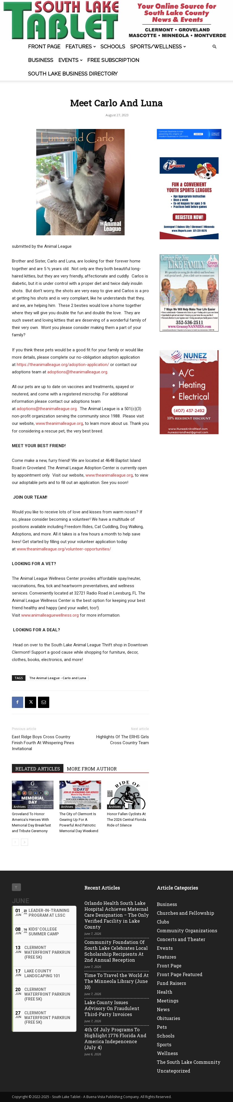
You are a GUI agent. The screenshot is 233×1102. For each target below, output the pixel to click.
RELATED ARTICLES (37, 769)
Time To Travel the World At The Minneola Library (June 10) (116, 981)
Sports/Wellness (158, 46)
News (163, 1009)
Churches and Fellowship (185, 913)
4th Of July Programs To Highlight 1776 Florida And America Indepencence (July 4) (115, 1038)
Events (70, 60)
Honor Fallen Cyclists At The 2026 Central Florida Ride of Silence (126, 819)
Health (164, 992)
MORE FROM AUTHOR (92, 769)
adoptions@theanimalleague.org (77, 371)
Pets (162, 1027)
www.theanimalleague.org (59, 423)
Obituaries (168, 1018)
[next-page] (24, 842)
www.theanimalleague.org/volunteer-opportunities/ (64, 549)
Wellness (167, 1053)
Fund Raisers (171, 983)
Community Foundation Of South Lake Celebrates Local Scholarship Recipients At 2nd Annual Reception (116, 951)
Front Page (44, 46)
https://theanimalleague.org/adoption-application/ (63, 364)
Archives (20, 807)
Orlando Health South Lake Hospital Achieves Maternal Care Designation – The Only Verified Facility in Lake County (116, 915)
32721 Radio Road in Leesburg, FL (105, 593)
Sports (164, 1044)
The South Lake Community (189, 1062)
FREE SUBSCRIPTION (113, 60)
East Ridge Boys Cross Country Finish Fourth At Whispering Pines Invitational (43, 742)
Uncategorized (173, 1071)
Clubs (163, 922)
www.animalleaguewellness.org (50, 615)
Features (80, 46)
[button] (214, 46)
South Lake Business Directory (72, 74)
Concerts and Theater (181, 939)
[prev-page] (15, 842)
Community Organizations (187, 930)
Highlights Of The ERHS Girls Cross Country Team (122, 739)
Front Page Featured (179, 974)
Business (40, 60)
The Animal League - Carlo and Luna (57, 678)
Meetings (167, 1001)
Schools (113, 46)
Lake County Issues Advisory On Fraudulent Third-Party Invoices (111, 1008)
